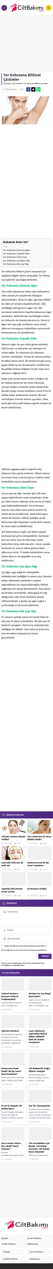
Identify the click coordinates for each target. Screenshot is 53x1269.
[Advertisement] (26, 43)
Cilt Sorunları (17, 84)
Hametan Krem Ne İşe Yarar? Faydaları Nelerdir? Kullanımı (38, 865)
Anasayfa (7, 84)
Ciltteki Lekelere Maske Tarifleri (13, 838)
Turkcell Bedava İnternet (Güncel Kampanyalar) (9, 996)
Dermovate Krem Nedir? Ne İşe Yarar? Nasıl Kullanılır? (11, 1071)
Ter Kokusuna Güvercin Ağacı (16, 250)
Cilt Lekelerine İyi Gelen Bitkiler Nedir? (39, 838)
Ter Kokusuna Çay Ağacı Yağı (16, 260)
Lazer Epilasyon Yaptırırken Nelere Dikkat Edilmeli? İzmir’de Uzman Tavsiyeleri (38, 1037)
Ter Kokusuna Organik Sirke (16, 253)
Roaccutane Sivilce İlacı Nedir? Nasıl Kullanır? (11, 1146)
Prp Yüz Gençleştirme (39, 1105)
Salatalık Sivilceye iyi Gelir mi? (12, 864)
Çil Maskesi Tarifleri (37, 888)
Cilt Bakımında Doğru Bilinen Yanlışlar (39, 1070)
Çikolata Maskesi (10, 1031)
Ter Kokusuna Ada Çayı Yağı (16, 264)
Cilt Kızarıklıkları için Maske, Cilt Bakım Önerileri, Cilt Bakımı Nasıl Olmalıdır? (39, 1147)
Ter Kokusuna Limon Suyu (15, 257)
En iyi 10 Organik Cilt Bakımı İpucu (11, 1107)
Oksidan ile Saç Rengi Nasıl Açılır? (39, 995)
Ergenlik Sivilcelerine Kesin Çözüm (12, 890)
